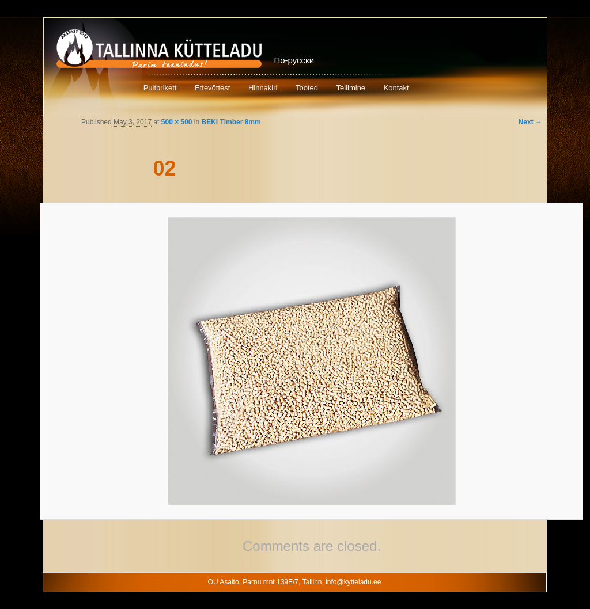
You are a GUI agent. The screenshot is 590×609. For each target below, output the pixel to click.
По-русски (294, 60)
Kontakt (396, 87)
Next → (530, 122)
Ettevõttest (212, 87)
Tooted (307, 87)
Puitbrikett (160, 87)
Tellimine (351, 87)
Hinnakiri (263, 87)
